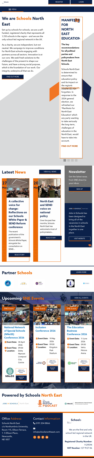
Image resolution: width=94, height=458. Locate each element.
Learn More (81, 272)
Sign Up (79, 189)
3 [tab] (72, 160)
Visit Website (79, 238)
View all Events (81, 298)
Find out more (13, 77)
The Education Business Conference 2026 (77, 331)
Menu (12, 9)
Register (59, 2)
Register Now (21, 378)
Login (81, 2)
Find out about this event (21, 371)
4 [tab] (76, 160)
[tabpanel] (70, 84)
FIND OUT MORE (69, 146)
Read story (19, 255)
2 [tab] (68, 160)
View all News (50, 172)
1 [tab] (64, 160)
